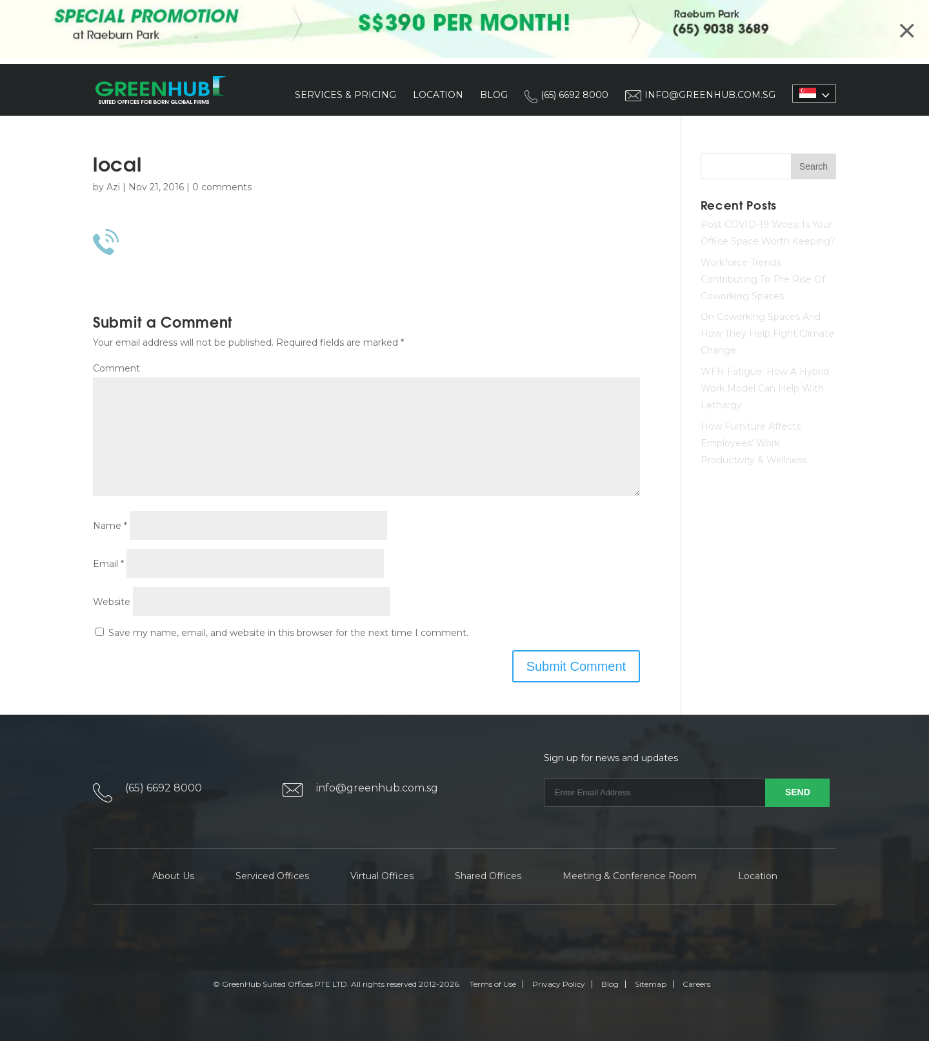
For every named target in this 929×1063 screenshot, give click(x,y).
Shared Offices (488, 897)
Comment (116, 369)
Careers (696, 1006)
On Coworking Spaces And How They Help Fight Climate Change (767, 334)
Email (108, 585)
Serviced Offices (272, 897)
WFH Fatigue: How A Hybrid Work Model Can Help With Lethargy (765, 389)
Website (111, 623)
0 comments (222, 188)
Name (110, 547)
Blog (494, 95)
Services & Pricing (345, 95)
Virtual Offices (382, 897)
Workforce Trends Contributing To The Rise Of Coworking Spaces (763, 280)
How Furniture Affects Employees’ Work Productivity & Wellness (753, 443)
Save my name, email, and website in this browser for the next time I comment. (288, 654)
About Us (173, 897)
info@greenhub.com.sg (377, 810)
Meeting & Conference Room (630, 897)
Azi (113, 188)
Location (438, 95)
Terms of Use (493, 1006)
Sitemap (650, 1006)
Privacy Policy (558, 1006)
